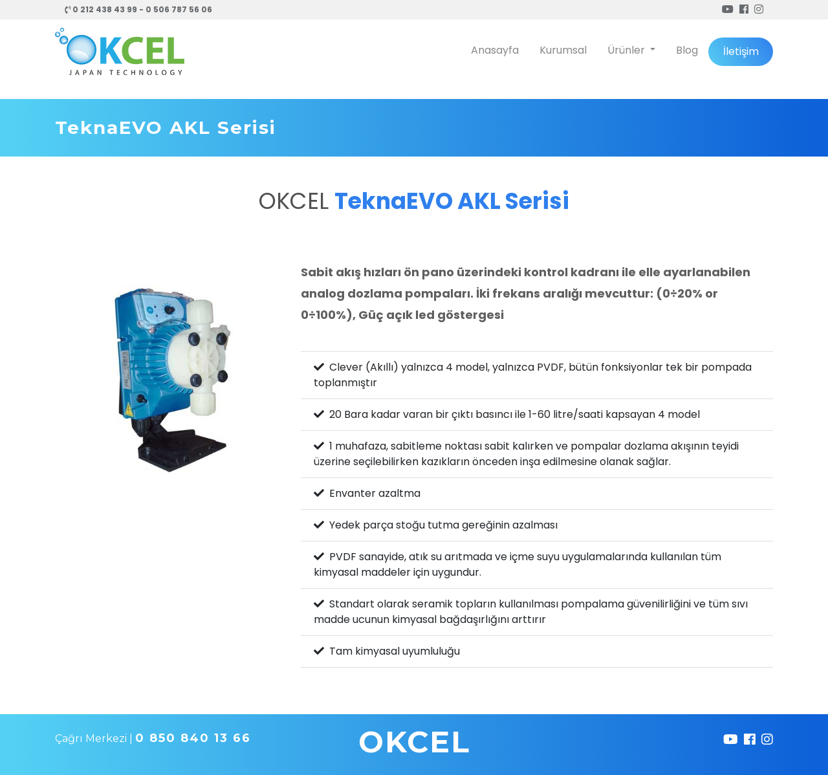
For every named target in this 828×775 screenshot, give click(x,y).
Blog (687, 50)
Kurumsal (563, 50)
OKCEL (414, 741)
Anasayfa (495, 50)
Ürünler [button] (627, 50)
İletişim (741, 51)
